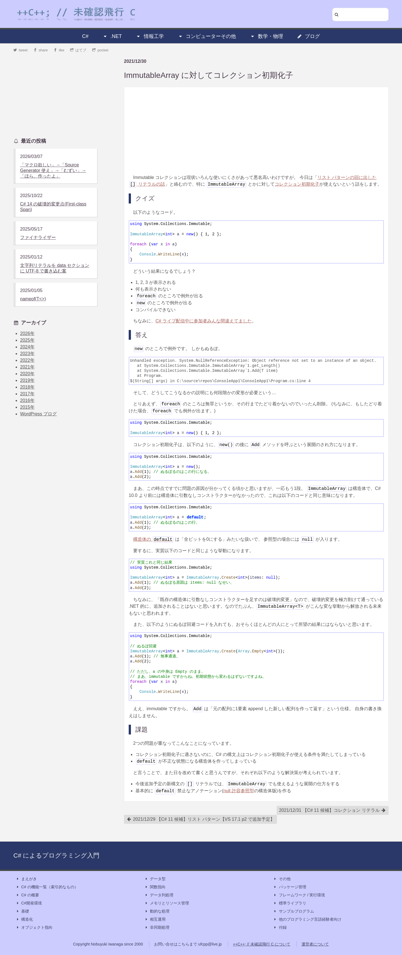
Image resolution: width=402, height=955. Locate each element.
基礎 (22, 911)
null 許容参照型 (238, 790)
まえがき (26, 879)
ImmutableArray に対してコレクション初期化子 (208, 75)
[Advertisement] (256, 131)
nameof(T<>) (33, 298)
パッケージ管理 (289, 887)
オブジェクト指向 (34, 927)
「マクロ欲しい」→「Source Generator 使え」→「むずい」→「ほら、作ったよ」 (53, 170)
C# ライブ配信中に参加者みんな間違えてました (203, 321)
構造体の (153, 539)
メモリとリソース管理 (166, 903)
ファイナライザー (38, 237)
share (40, 50)
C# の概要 (27, 895)
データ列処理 (158, 895)
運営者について (315, 944)
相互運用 (155, 919)
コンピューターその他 (207, 36)
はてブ (78, 50)
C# (85, 36)
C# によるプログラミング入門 (56, 855)
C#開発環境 (29, 903)
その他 (282, 879)
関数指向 (155, 887)
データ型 (155, 879)
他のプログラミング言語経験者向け (307, 919)
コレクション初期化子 (297, 184)
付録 (280, 927)
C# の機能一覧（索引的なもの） (47, 887)
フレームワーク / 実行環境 (299, 895)
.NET (112, 36)
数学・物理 (266, 36)
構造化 (24, 919)
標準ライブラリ (289, 903)
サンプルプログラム (293, 911)
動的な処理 (156, 911)
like (59, 50)
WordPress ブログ (38, 413)
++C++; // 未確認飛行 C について (261, 944)
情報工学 (150, 36)
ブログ (308, 36)
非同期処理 (156, 927)
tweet (20, 50)
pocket (100, 50)
